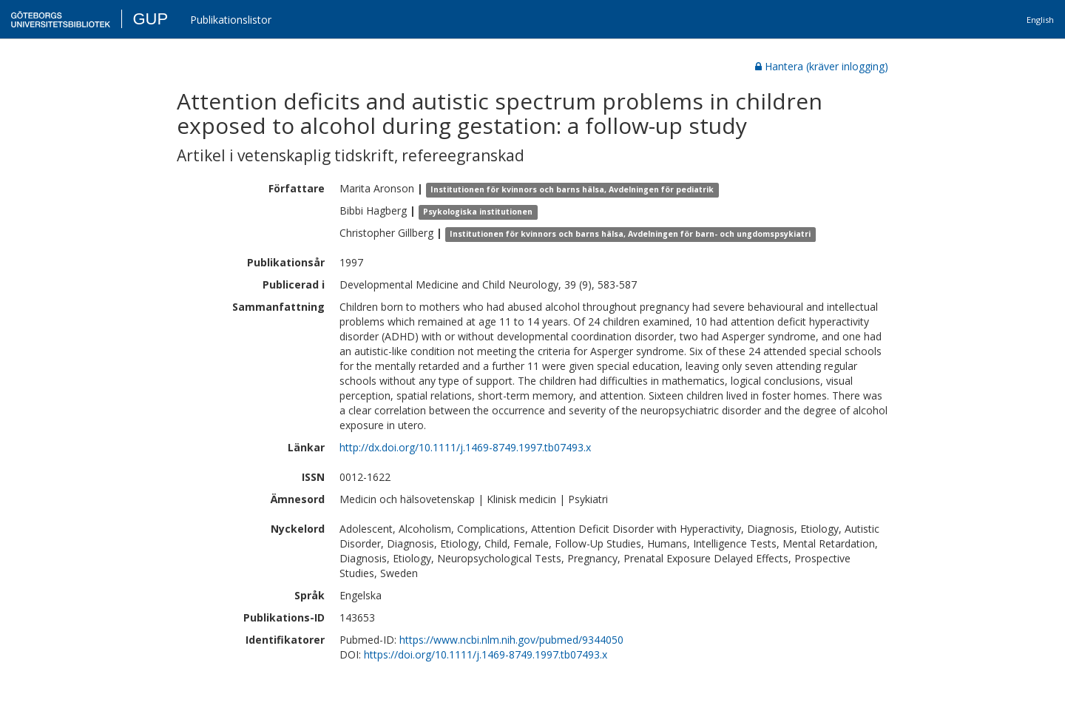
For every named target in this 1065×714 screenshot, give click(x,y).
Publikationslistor (230, 20)
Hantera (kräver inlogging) (821, 66)
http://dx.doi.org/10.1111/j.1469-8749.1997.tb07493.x (465, 447)
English (1040, 19)
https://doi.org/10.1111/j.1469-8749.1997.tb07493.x (485, 654)
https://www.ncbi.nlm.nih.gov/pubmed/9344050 (511, 640)
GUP (150, 19)
